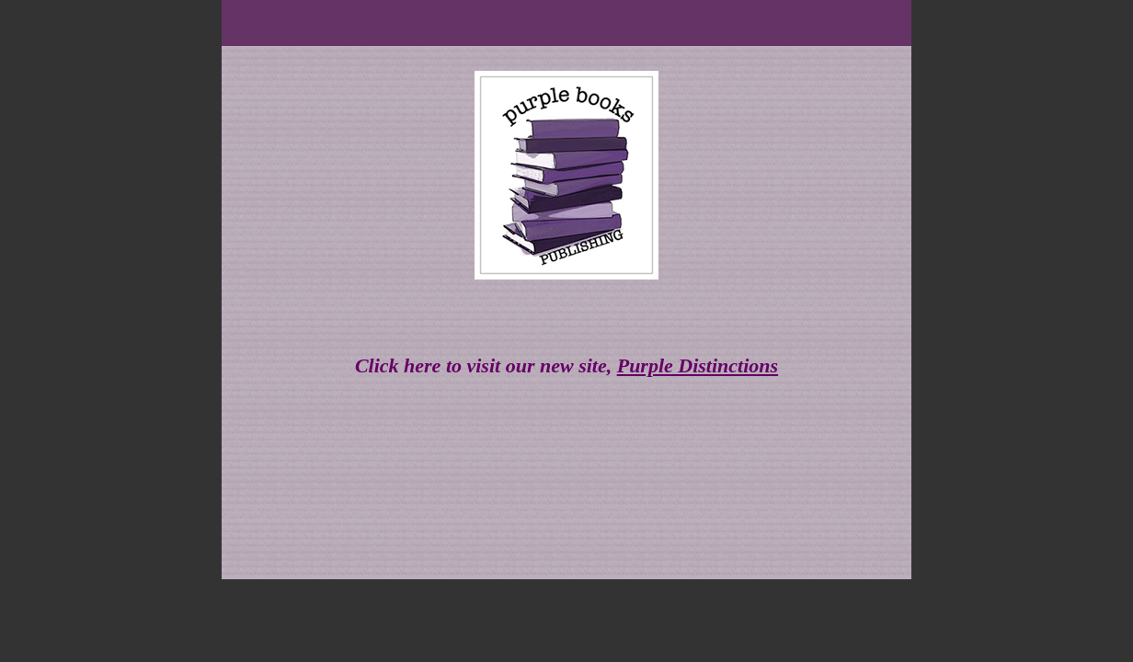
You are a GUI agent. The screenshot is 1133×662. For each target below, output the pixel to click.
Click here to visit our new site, (566, 365)
